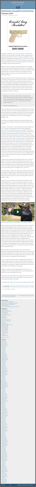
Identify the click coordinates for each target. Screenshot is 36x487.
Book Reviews (7, 289)
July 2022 (3, 388)
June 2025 (4, 349)
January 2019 (4, 439)
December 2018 (4, 441)
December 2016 (4, 470)
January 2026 (4, 343)
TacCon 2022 (4, 331)
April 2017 (3, 465)
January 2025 (4, 355)
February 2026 (4, 342)
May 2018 (3, 449)
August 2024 (4, 360)
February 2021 (4, 409)
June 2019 (3, 433)
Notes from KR (18, 3)
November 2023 (4, 371)
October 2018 (4, 443)
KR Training (7, 485)
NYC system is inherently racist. (17, 138)
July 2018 (3, 447)
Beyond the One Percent (6, 311)
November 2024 (4, 358)
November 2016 (4, 471)
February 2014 (4, 480)
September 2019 (5, 430)
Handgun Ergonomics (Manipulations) (8, 304)
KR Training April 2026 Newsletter (8, 301)
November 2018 (4, 442)
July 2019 (3, 432)
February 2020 (4, 423)
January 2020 (4, 425)
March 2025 (4, 353)
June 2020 (4, 419)
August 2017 (4, 460)
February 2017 (4, 467)
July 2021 (3, 403)
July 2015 (3, 477)
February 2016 (4, 473)
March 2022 (4, 393)
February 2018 (4, 453)
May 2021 (3, 405)
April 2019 (3, 436)
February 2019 (4, 438)
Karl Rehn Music (14, 485)
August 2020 (4, 416)
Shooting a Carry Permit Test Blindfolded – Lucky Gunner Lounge (16, 222)
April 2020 (4, 421)
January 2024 (4, 369)
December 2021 (4, 397)
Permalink (13, 289)
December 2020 (5, 411)
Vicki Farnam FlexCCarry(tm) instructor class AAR (10, 306)
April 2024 (4, 365)
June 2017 (3, 462)
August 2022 (4, 387)
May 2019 (3, 434)
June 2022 (4, 389)
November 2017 (4, 456)
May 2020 (3, 420)
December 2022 (4, 383)
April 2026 (4, 341)
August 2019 (4, 431)
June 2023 (3, 377)
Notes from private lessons (6, 324)
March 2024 (4, 366)
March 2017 (4, 466)
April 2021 (3, 406)
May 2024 (3, 364)
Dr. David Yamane (11, 53)
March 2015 (4, 478)
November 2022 (4, 385)
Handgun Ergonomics (5, 305)
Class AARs (4, 313)
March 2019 (4, 437)
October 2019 (4, 428)
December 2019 (4, 426)
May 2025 (3, 350)
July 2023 (3, 376)
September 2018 (5, 444)
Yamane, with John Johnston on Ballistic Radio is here (21, 282)
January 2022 (4, 395)
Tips (2, 334)
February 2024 (4, 367)
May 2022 (3, 391)
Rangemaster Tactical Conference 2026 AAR (9, 303)
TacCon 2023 (4, 333)
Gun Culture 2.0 (26, 58)
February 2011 (4, 481)
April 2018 (4, 450)
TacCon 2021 (4, 330)
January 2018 (4, 454)
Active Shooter (4, 310)
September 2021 (5, 400)
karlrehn (6, 15)
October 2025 (4, 346)
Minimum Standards (5, 320)
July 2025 (3, 348)
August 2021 (4, 402)
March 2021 (4, 408)
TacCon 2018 (4, 328)
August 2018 (4, 445)
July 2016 (3, 472)
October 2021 (4, 399)
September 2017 (5, 459)
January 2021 (4, 410)
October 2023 (4, 372)
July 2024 (3, 361)
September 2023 (5, 374)
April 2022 (4, 392)
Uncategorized (4, 335)
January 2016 (4, 475)
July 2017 (3, 461)
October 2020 (4, 414)
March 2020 (4, 422)
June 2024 (4, 363)
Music (3, 322)
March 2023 (4, 381)
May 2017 (3, 464)
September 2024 (5, 359)
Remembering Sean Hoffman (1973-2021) (26, 295)
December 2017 (4, 455)
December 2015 (4, 476)
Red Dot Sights (4, 327)
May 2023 (3, 378)
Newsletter (3, 323)
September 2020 (5, 415)
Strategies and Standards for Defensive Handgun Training (17, 183)
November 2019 (4, 427)
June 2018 (4, 448)
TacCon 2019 (4, 329)
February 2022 (4, 394)
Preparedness (4, 325)
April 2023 (3, 380)
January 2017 (4, 469)
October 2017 (4, 458)
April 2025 (4, 352)
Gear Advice (4, 317)
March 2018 (4, 451)
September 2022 (5, 386)
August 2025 (4, 347)
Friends (3, 316)
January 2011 (4, 482)
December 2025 (4, 344)
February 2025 (4, 354)
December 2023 (4, 370)
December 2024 (4, 357)
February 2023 (4, 382)
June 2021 (3, 404)
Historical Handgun (5, 319)
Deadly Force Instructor (6, 314)
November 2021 (4, 398)
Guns (10, 289)
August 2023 (4, 375)
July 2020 (3, 417)
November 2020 (4, 413)
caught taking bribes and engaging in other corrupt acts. (16, 167)
